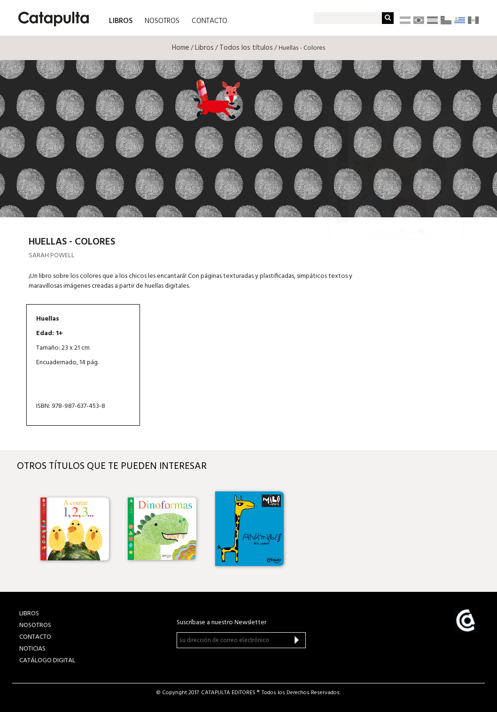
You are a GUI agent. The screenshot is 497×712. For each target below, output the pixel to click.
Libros (204, 48)
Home (180, 48)
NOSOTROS (162, 21)
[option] (74, 529)
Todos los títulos (246, 48)
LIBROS (120, 20)
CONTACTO (209, 21)
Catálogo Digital (47, 660)
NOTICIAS (32, 648)
